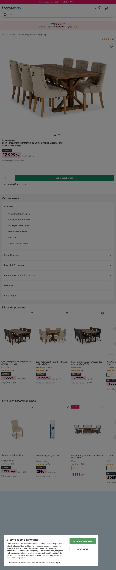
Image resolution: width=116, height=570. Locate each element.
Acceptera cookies (82, 541)
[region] (51, 550)
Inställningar (83, 549)
